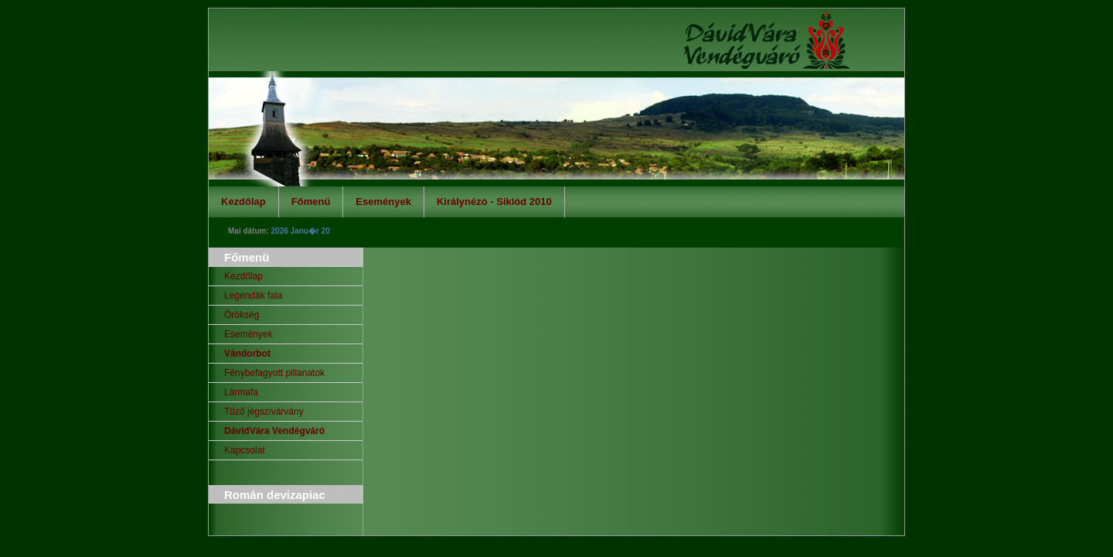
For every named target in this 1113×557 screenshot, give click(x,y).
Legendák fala (253, 295)
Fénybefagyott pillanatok (274, 372)
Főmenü (311, 201)
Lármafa (241, 392)
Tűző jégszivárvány (264, 411)
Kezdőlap (243, 201)
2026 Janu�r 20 (300, 231)
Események (383, 201)
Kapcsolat (244, 450)
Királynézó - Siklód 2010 (494, 201)
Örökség (241, 314)
